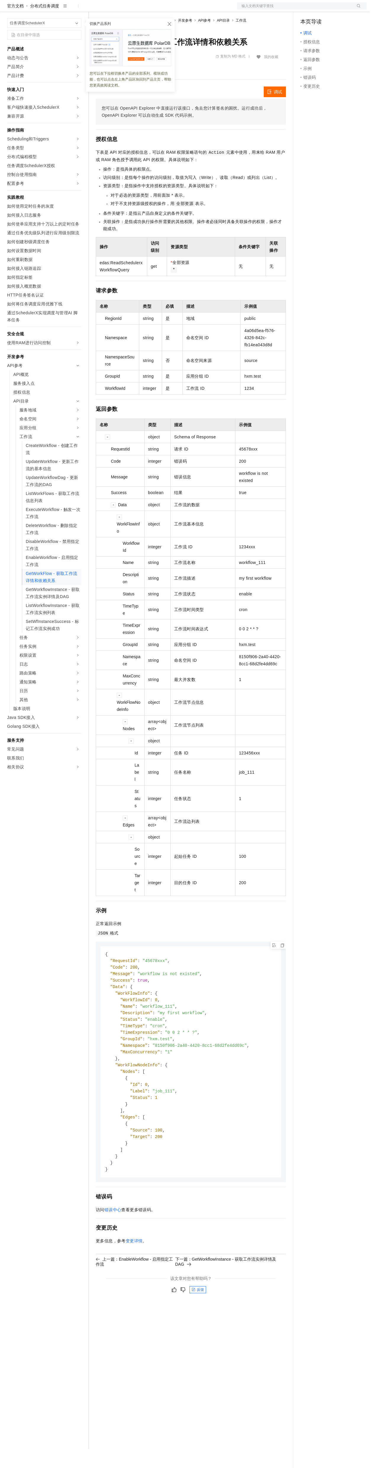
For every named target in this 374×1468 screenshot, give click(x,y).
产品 (77, 9)
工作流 (241, 39)
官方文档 (15, 25)
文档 (294, 9)
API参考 (204, 39)
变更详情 (134, 1269)
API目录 (223, 39)
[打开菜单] (9, 9)
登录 (356, 9)
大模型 (60, 9)
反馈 (198, 1319)
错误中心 (113, 1238)
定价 (128, 9)
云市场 (144, 9)
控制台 (321, 9)
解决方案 (95, 9)
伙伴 (160, 9)
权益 (113, 9)
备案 (306, 9)
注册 (335, 9)
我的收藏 (271, 76)
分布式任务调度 (44, 25)
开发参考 (185, 39)
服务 (174, 9)
